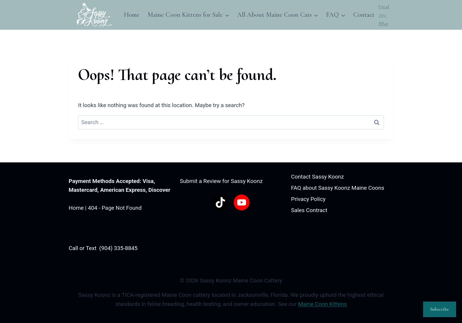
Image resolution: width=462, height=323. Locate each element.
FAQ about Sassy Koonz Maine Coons (337, 187)
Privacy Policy (308, 199)
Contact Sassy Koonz (317, 176)
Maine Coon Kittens (322, 304)
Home (132, 15)
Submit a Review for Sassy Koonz (221, 181)
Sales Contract (309, 210)
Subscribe (439, 309)
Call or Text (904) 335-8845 (103, 248)
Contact (364, 15)
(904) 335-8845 (384, 14)
